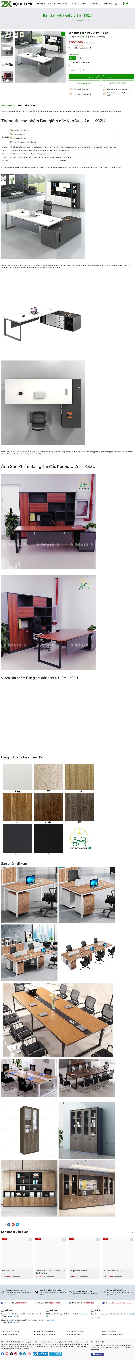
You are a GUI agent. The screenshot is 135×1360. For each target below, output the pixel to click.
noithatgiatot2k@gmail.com (121, 1303)
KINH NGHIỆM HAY (111, 4)
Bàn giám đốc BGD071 (10, 1271)
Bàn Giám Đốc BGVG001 (112, 1271)
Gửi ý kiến (98, 1354)
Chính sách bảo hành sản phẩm (112, 1335)
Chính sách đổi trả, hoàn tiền (45, 1335)
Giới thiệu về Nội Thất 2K (11, 1332)
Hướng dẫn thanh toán (10, 1335)
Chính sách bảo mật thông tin (45, 1332)
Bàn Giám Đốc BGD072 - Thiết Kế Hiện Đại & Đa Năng (50, 1272)
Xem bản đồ (14, 1316)
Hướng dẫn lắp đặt (75, 1335)
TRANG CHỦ (40, 4)
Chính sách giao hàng (109, 1332)
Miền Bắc (72, 58)
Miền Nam (80, 58)
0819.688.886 (54, 1303)
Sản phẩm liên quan (15, 1232)
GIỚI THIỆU (95, 4)
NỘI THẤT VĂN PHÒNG (57, 4)
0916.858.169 (21, 1303)
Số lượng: (72, 70)
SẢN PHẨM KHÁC (79, 4)
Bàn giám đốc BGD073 (78, 1271)
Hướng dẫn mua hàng (76, 1332)
